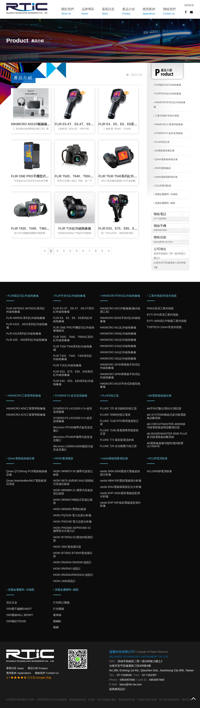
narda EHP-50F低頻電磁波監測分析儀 (120, 504)
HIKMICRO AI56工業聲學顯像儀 (25, 408)
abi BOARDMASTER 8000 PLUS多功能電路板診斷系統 (167, 435)
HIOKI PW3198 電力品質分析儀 (72, 521)
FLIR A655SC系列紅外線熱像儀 (25, 317)
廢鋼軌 (57, 621)
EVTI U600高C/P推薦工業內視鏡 (167, 320)
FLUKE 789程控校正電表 (115, 414)
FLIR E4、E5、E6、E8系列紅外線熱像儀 (127, 124)
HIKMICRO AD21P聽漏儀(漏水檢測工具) (39, 124)
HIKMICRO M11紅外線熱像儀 (118, 327)
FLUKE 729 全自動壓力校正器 (118, 446)
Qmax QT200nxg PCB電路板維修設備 (26, 473)
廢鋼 (56, 627)
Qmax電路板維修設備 (166, 159)
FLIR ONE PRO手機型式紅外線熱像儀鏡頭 (41, 176)
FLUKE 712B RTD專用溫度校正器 (119, 422)
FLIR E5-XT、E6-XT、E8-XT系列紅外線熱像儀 (87, 124)
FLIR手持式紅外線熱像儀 (167, 93)
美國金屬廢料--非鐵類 (166, 194)
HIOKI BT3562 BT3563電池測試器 (72, 554)
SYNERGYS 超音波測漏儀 (168, 133)
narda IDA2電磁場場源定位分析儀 (120, 486)
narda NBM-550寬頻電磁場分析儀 (120, 480)
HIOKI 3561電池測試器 (67, 546)
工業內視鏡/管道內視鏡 (166, 115)
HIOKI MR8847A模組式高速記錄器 (73, 501)
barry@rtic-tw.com (163, 241)
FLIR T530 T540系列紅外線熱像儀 (122, 176)
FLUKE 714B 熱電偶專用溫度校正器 (119, 432)
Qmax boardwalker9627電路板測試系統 (26, 482)
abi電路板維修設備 (164, 150)
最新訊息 (108, 11)
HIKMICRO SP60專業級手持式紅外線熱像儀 (120, 376)
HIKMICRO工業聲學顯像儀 (168, 124)
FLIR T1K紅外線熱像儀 (74, 228)
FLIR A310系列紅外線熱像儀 (23, 333)
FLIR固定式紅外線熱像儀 (167, 84)
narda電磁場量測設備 (165, 177)
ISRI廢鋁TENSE (16, 621)
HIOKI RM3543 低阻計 (67, 568)
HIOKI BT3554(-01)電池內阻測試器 (73, 539)
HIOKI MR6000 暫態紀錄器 (69, 509)
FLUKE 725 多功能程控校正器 (118, 408)
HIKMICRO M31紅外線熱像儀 (118, 339)
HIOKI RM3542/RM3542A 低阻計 (73, 574)
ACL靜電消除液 (162, 185)
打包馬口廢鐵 (61, 602)
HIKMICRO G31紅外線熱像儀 (118, 346)
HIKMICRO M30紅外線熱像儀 (118, 333)
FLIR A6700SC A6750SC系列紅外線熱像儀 (25, 310)
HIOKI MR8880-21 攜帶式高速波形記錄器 (73, 492)
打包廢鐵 (58, 608)
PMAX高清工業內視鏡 (160, 308)
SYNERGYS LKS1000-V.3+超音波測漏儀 (72, 410)
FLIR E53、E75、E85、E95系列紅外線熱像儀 (130, 228)
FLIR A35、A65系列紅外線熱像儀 (26, 339)
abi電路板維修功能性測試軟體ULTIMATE (165, 445)
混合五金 (11, 602)
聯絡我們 (169, 11)
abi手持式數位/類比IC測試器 (164, 408)
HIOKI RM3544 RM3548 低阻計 (72, 562)
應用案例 (149, 11)
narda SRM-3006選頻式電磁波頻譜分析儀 (120, 473)
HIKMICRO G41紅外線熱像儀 (118, 352)
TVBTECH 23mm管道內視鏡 (164, 327)
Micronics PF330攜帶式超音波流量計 (73, 429)
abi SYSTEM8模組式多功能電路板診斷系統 (166, 416)
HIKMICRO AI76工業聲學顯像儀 (25, 414)
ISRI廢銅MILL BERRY (19, 615)
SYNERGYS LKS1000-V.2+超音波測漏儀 (72, 419)
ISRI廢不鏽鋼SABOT (19, 608)
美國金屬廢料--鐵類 (164, 203)
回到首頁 (189, 5)
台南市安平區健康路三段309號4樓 (130, 665)
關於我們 (67, 11)
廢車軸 (57, 615)
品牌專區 (88, 11)
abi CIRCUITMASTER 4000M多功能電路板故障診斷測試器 (166, 425)
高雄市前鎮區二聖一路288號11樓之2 (140, 661)
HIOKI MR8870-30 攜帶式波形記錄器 (73, 473)
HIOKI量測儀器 (162, 168)
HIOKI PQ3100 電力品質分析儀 (72, 515)
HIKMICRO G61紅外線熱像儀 (118, 358)
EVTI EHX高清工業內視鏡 (163, 314)
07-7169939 (160, 218)
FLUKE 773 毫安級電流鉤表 (117, 439)
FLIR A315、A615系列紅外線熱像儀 (26, 326)
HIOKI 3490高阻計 (64, 581)
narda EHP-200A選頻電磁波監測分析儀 (120, 495)
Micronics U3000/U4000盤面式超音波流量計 (73, 448)
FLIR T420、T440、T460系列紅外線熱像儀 (41, 228)
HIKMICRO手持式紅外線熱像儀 (169, 104)
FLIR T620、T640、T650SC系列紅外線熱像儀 (87, 176)
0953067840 (160, 230)
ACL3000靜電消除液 (159, 471)
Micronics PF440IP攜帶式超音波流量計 (72, 438)
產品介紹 (128, 11)
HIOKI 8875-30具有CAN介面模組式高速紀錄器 (73, 482)
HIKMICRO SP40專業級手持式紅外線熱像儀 (120, 366)
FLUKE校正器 (162, 142)
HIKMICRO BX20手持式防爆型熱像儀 (120, 385)
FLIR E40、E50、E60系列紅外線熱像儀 (73, 382)
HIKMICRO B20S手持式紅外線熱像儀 (120, 319)
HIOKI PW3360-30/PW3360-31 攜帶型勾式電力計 (72, 529)
